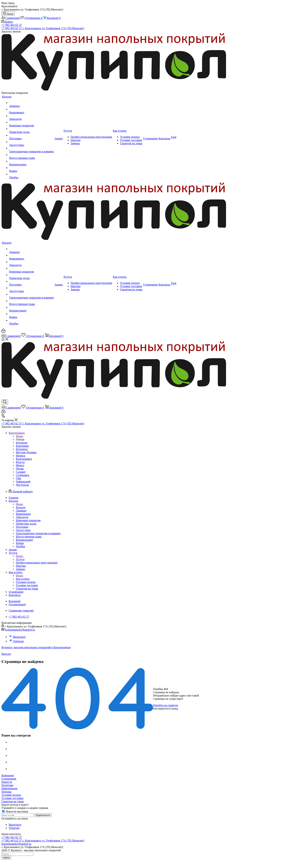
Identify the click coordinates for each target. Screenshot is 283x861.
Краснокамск (24, 458)
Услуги (20, 559)
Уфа (18, 478)
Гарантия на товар (12, 801)
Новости (6, 781)
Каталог (21, 507)
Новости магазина (15, 811)
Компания (7, 775)
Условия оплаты (11, 794)
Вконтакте (17, 636)
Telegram (16, 641)
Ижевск (20, 455)
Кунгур (20, 462)
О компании (8, 778)
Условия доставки (12, 798)
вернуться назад (168, 708)
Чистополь (22, 484)
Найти (6, 857)
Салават (21, 471)
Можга (20, 465)
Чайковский (23, 481)
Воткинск (22, 449)
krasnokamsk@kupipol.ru (20, 629)
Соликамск (22, 475)
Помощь (6, 791)
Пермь (20, 468)
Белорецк (21, 442)
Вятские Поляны (26, 452)
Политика (7, 785)
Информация (9, 788)
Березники (22, 445)
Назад (19, 436)
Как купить (23, 578)
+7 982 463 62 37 (11, 25)
